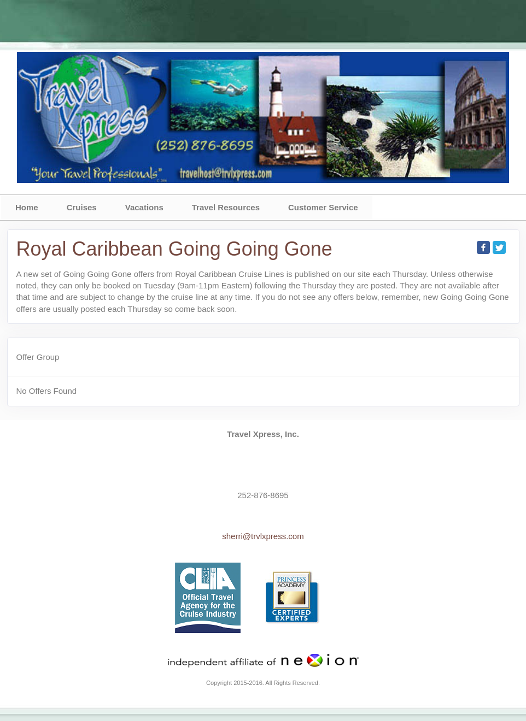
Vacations (144, 207)
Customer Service (323, 207)
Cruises (82, 207)
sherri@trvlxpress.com (262, 536)
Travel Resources (226, 207)
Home (26, 207)
